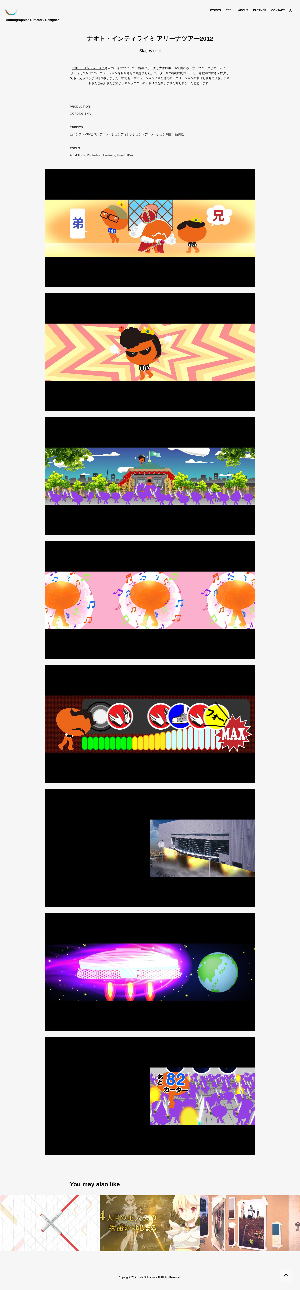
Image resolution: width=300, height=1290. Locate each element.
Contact (278, 10)
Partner (260, 10)
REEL (229, 10)
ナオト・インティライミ (88, 68)
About (243, 10)
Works (215, 10)
